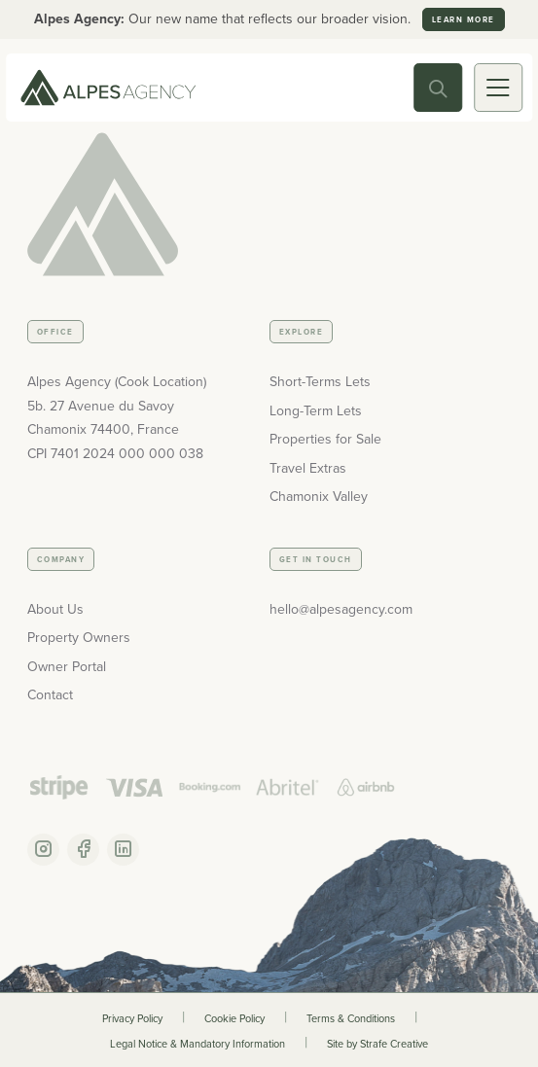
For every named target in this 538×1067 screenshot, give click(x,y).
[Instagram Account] (43, 850)
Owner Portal (66, 667)
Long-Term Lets (315, 411)
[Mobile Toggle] (498, 87)
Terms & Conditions (350, 1018)
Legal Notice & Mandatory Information (197, 1043)
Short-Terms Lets (320, 382)
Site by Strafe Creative (377, 1043)
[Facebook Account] (83, 850)
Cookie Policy (234, 1018)
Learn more (463, 19)
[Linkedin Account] (123, 850)
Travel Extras (307, 468)
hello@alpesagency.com (340, 609)
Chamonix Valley (318, 496)
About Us (55, 609)
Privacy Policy (132, 1018)
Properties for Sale (325, 439)
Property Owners (78, 637)
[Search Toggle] (437, 87)
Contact (50, 695)
